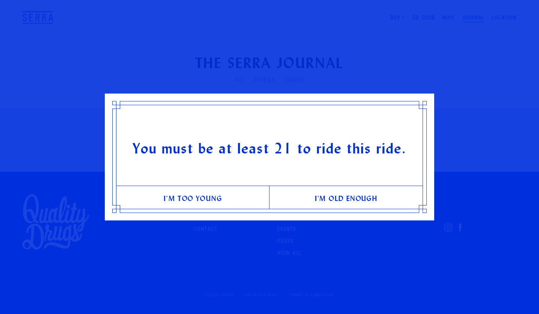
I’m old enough (346, 198)
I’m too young (193, 198)
